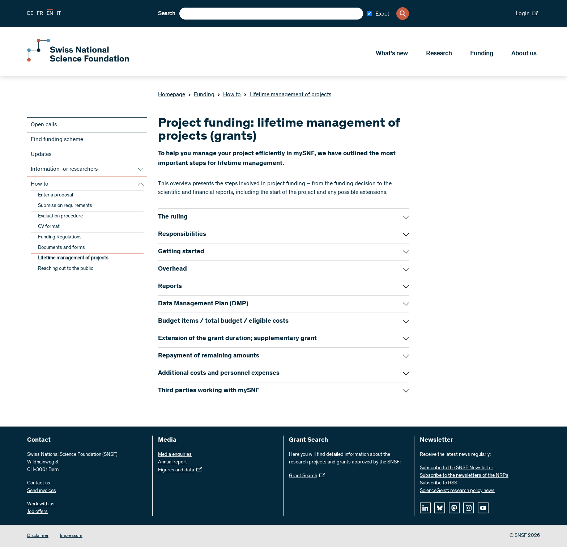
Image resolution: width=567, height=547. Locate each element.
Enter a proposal (55, 195)
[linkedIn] (425, 508)
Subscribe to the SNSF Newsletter (456, 468)
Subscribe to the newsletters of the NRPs (464, 475)
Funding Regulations (60, 237)
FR (40, 13)
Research (439, 54)
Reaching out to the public (65, 268)
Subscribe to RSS (438, 483)
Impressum (71, 536)
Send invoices (41, 490)
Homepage (171, 95)
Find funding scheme (57, 140)
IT (59, 13)
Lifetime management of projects (287, 95)
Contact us (38, 483)
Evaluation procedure (60, 216)
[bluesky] (439, 508)
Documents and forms (61, 247)
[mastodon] (454, 508)
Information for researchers (64, 169)
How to (229, 95)
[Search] (402, 13)
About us (523, 54)
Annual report (172, 462)
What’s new (392, 54)
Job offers (37, 511)
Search (166, 14)
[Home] (79, 61)
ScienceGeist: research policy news (457, 490)
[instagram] (468, 508)
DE (30, 13)
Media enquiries (175, 454)
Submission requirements (65, 205)
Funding (481, 54)
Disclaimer (37, 536)
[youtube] (483, 508)
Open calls (44, 125)
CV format (49, 226)
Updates (41, 154)
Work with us (41, 504)
